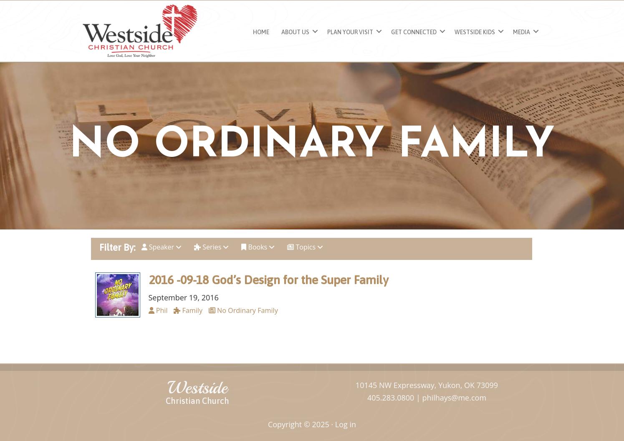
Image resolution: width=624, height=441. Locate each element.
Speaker (161, 247)
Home (261, 32)
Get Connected (414, 32)
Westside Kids (475, 32)
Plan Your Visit (350, 32)
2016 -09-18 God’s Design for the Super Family (269, 280)
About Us (295, 32)
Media (521, 32)
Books (258, 247)
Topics (305, 247)
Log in (345, 424)
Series (211, 247)
